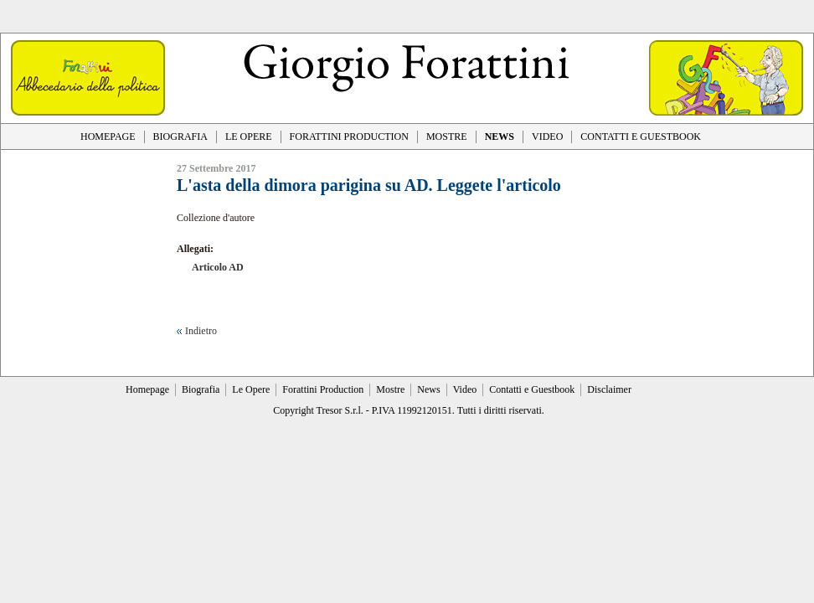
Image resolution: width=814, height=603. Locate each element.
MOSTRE (446, 136)
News (428, 389)
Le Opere (251, 389)
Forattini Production (322, 389)
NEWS (499, 136)
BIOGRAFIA (180, 136)
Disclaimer (609, 389)
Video (465, 389)
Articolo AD (218, 267)
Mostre (390, 389)
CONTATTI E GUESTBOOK (640, 136)
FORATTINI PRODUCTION (349, 136)
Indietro (201, 331)
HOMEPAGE (108, 136)
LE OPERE (248, 136)
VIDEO (547, 136)
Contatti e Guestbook (531, 389)
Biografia (200, 389)
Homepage (147, 389)
